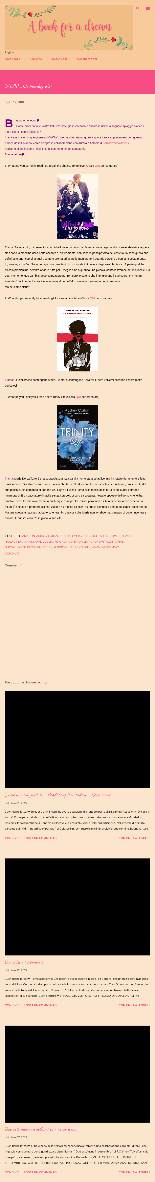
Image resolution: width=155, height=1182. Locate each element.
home (37, 541)
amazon (28, 536)
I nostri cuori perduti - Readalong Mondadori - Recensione (58, 795)
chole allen (99, 536)
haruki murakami (18, 541)
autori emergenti (75, 536)
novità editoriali (110, 541)
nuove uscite (15, 547)
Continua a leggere (134, 838)
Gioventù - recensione (24, 962)
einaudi (126, 536)
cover (114, 536)
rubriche (60, 547)
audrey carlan (47, 536)
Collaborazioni (87, 58)
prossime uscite (39, 547)
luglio (48, 541)
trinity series (79, 547)
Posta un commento (40, 838)
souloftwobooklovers (116, 143)
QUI (97, 165)
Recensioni (59, 58)
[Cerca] (138, 7)
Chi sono (36, 58)
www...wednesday (105, 547)
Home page (12, 58)
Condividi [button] (12, 553)
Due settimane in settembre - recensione (40, 1129)
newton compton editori (75, 541)
